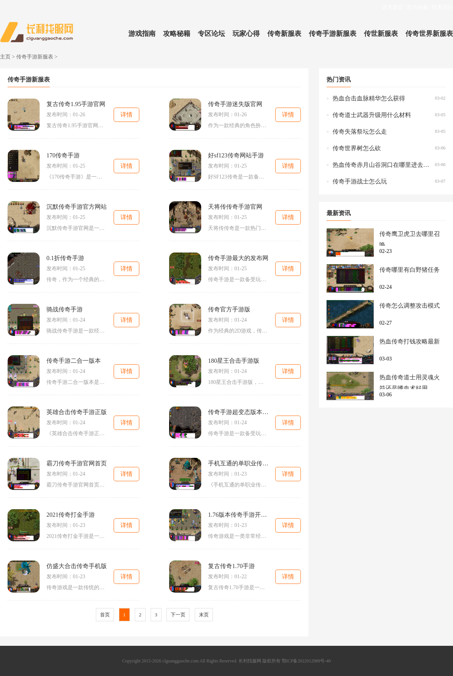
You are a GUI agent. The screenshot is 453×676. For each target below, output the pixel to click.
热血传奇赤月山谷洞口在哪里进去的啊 (382, 165)
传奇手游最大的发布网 (238, 258)
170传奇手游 (63, 155)
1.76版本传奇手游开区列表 (238, 514)
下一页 (178, 614)
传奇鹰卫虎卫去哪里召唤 (409, 238)
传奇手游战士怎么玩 (360, 181)
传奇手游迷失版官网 (235, 104)
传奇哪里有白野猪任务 (409, 269)
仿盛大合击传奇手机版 (76, 566)
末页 (204, 614)
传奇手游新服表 (332, 33)
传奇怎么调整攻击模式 (409, 305)
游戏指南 (142, 33)
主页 (5, 57)
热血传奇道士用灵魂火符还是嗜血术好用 (409, 381)
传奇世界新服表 (429, 33)
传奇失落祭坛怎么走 (360, 131)
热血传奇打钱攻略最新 (409, 341)
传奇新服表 (284, 33)
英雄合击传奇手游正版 (76, 412)
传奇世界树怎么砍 (357, 148)
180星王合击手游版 (233, 360)
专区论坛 (211, 33)
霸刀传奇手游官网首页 (76, 463)
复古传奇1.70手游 (231, 566)
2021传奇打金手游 (70, 514)
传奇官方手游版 (229, 309)
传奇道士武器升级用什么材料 (372, 115)
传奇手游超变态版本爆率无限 (238, 412)
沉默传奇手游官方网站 (76, 206)
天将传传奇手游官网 (235, 206)
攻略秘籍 (176, 33)
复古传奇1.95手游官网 (75, 104)
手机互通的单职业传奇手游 (238, 463)
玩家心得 (246, 33)
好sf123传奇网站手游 (236, 155)
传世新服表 (381, 33)
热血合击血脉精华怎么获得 (369, 98)
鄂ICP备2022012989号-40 (306, 661)
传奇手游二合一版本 (73, 360)
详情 (126, 114)
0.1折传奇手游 (65, 258)
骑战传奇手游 (64, 309)
